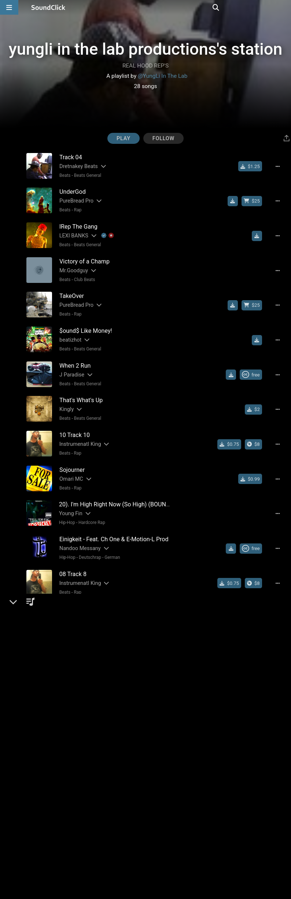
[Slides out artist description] (100, 166)
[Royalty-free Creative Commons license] (254, 366)
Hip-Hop (65, 509)
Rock (62, 642)
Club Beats (82, 275)
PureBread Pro (74, 199)
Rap (75, 208)
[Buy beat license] (255, 199)
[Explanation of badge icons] (105, 233)
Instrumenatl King (78, 433)
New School (88, 842)
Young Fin (68, 500)
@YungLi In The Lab (162, 76)
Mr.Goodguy (71, 266)
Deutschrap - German (97, 542)
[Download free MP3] (236, 199)
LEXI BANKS (71, 233)
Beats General (85, 175)
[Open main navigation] (9, 7)
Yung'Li (65, 767)
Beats (62, 175)
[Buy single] (253, 166)
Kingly (64, 400)
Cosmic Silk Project (80, 633)
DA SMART (69, 734)
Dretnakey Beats (76, 166)
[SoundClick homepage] (48, 7)
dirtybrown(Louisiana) (82, 867)
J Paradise (69, 366)
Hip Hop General (92, 876)
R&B (75, 809)
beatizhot (68, 333)
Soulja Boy (69, 834)
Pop (61, 675)
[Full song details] (281, 166)
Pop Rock (77, 675)
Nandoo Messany (77, 533)
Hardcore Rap (89, 509)
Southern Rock (84, 642)
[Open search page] (283, 7)
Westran (66, 667)
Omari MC (69, 466)
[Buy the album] (256, 433)
